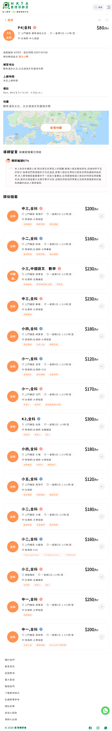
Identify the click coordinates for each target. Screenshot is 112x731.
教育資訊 (10, 666)
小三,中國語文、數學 (39, 268)
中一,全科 (30, 599)
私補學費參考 (12, 699)
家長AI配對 (11, 712)
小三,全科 (30, 569)
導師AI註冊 (11, 719)
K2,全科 (28, 419)
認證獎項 (10, 673)
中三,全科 (30, 208)
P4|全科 (24, 27)
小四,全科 (30, 328)
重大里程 (10, 679)
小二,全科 (30, 238)
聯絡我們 (10, 686)
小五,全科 (30, 479)
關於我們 (10, 659)
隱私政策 (10, 706)
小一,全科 (30, 359)
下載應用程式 (12, 692)
